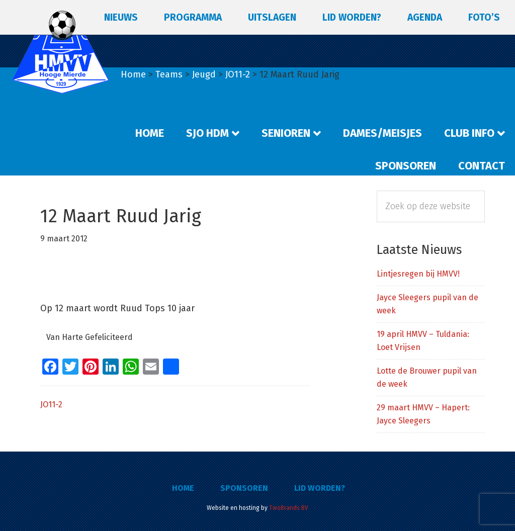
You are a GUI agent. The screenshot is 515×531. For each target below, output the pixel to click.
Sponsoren (244, 488)
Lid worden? (319, 488)
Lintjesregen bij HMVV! (418, 274)
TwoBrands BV (288, 507)
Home (183, 488)
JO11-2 (51, 404)
